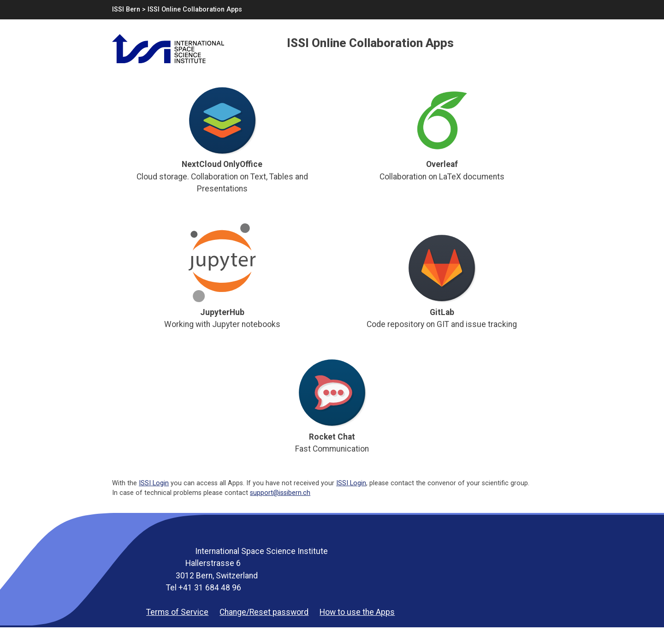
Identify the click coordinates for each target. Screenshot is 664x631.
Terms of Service (177, 612)
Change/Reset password (263, 612)
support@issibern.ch (280, 493)
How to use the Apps (357, 612)
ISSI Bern (126, 9)
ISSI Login (154, 483)
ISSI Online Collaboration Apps (195, 9)
